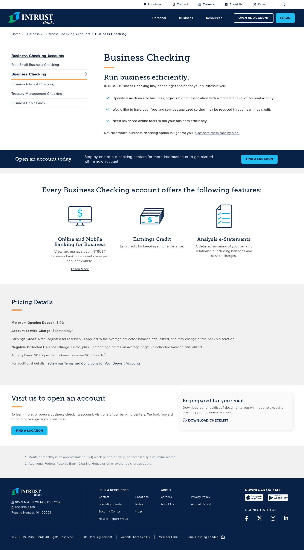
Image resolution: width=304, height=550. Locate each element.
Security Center (110, 511)
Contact (182, 4)
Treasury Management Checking (36, 93)
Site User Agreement (97, 537)
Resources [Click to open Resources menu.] (214, 17)
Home (16, 34)
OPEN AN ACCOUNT (253, 18)
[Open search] (278, 4)
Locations (155, 4)
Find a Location (29, 430)
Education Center (111, 504)
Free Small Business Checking (35, 64)
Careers (208, 4)
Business (33, 34)
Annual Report (201, 504)
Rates (262, 4)
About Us (236, 4)
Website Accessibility (135, 537)
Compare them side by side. (217, 132)
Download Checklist (208, 420)
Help (138, 511)
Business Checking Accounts (67, 34)
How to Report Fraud (113, 519)
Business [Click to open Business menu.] (186, 17)
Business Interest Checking (32, 84)
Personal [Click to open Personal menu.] (159, 17)
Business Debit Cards (28, 103)
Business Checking (49, 74)
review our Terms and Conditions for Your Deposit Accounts (93, 363)
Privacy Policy (200, 497)
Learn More (80, 269)
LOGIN (285, 17)
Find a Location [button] (259, 159)
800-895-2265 (23, 507)
